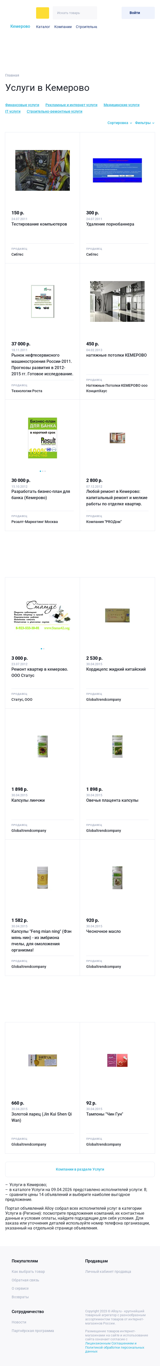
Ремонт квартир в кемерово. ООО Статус (39, 672)
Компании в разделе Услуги (80, 1169)
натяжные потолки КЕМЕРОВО (116, 354)
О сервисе (20, 1288)
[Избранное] (104, 12)
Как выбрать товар (28, 1271)
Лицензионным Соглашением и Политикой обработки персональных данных (114, 1347)
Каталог (43, 27)
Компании (63, 27)
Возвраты (20, 1297)
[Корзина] (115, 13)
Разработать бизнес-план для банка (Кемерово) (40, 494)
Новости (19, 1322)
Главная (12, 75)
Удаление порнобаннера (110, 223)
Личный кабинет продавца (108, 1271)
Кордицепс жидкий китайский (116, 669)
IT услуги (13, 111)
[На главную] (19, 13)
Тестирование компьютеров (39, 223)
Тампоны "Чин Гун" (104, 1114)
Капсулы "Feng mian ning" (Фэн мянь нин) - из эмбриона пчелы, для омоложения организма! (41, 941)
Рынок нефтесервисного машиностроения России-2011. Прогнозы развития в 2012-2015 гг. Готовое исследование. (42, 364)
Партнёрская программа (33, 1331)
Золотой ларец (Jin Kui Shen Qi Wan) (41, 1117)
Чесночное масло (103, 931)
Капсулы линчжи (28, 800)
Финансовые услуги (22, 105)
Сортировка (118, 123)
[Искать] (90, 12)
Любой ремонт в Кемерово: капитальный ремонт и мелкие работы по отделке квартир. (117, 497)
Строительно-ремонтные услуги (54, 111)
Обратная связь (25, 1280)
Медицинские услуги (121, 105)
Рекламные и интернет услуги (71, 105)
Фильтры (143, 123)
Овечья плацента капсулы (112, 800)
